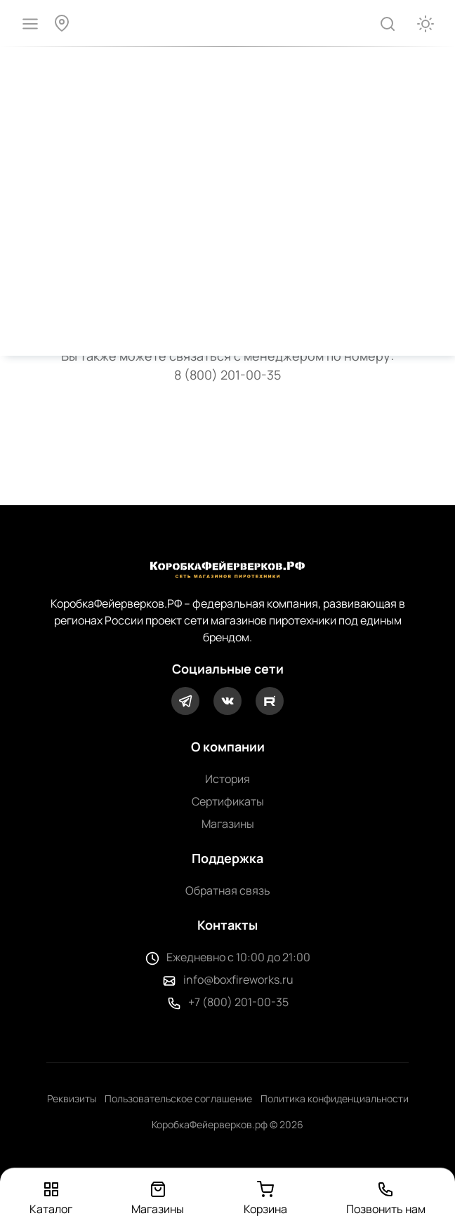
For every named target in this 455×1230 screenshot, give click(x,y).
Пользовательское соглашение (178, 1098)
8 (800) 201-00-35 (227, 374)
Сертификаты (228, 801)
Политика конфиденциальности (335, 1098)
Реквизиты (71, 1098)
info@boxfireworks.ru (238, 979)
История (227, 779)
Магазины (228, 823)
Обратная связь (227, 890)
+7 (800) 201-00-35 (238, 1002)
